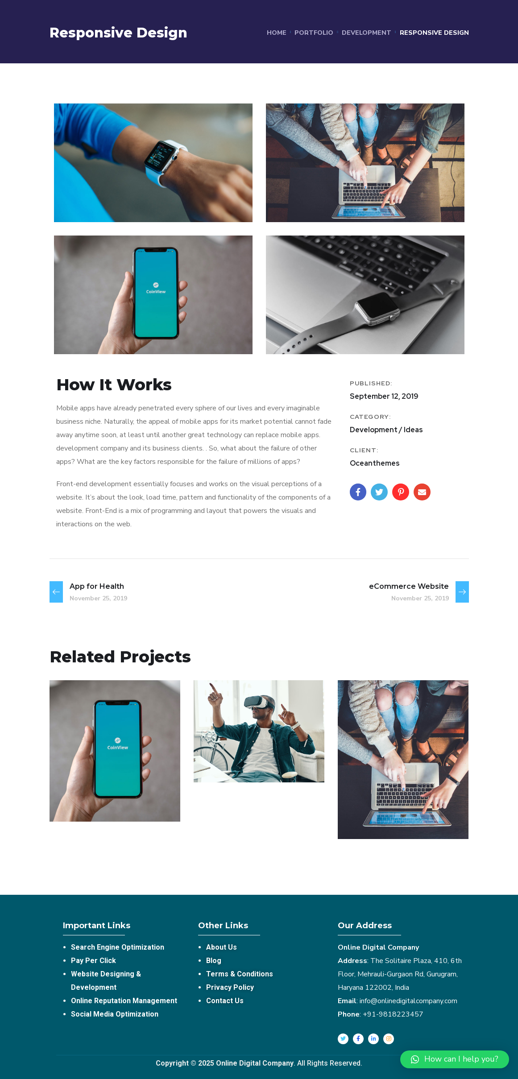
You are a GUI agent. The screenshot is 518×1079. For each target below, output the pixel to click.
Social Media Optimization (114, 1014)
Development (366, 33)
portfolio (313, 33)
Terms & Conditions (239, 974)
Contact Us (225, 1000)
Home (276, 33)
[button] (454, 1059)
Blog (213, 960)
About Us (221, 947)
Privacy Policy (230, 987)
